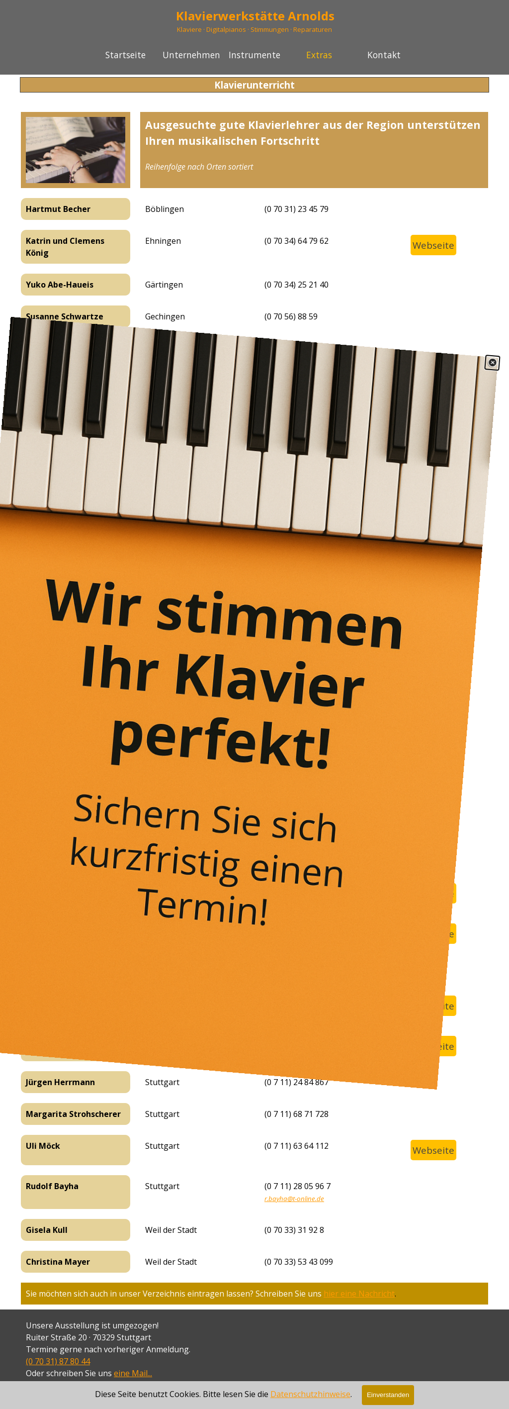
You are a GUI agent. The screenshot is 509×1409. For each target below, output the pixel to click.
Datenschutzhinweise (310, 1402)
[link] (254, 704)
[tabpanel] (314, 145)
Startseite (125, 55)
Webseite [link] (433, 245)
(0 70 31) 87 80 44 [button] (58, 1361)
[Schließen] (493, 342)
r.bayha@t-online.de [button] (294, 1198)
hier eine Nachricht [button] (359, 1293)
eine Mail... (133, 1373)
